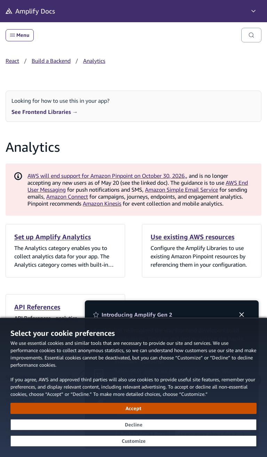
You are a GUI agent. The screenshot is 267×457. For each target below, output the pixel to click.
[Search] (251, 35)
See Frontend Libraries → (44, 111)
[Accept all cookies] (133, 408)
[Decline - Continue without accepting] (133, 424)
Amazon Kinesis (102, 203)
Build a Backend (51, 60)
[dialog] (133, 387)
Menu (19, 35)
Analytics (94, 60)
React (12, 60)
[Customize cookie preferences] (133, 441)
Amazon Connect (67, 196)
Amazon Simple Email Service (181, 189)
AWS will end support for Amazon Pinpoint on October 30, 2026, (106, 175)
